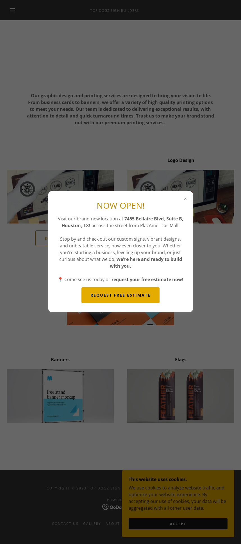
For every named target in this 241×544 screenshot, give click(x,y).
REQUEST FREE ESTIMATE (120, 295)
